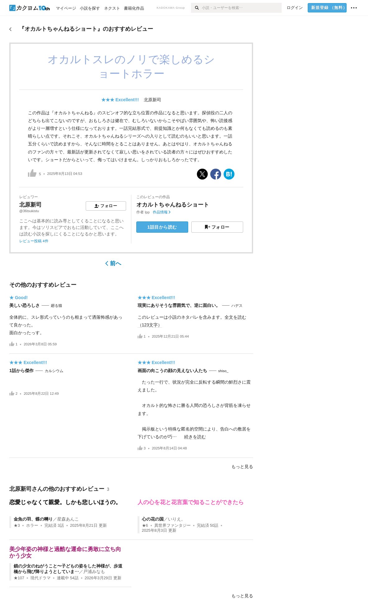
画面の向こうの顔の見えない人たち (172, 370)
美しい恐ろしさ (24, 305)
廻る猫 (56, 306)
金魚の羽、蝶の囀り (33, 519)
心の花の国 (153, 519)
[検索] (196, 8)
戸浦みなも (94, 571)
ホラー (32, 525)
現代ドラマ (40, 578)
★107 (19, 578)
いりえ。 (176, 519)
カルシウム (54, 371)
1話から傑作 (21, 370)
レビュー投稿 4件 (33, 241)
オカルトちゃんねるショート (172, 205)
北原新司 (152, 99)
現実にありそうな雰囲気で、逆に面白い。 (179, 305)
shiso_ (223, 371)
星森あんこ (68, 519)
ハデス (237, 306)
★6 (145, 525)
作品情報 (161, 212)
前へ (113, 263)
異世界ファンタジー (172, 525)
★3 (17, 525)
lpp (147, 212)
